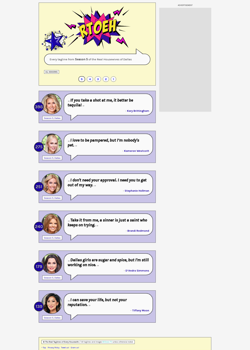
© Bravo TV (107, 342)
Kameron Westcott (136, 150)
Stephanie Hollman (137, 190)
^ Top (43, 348)
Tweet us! (65, 348)
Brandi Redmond (138, 230)
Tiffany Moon (140, 310)
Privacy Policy (53, 348)
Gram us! (75, 348)
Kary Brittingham (138, 110)
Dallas (58, 118)
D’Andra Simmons (137, 270)
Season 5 (48, 118)
